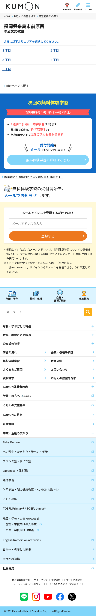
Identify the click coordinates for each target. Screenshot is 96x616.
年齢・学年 (12, 298)
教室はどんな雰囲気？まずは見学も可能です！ (33, 177)
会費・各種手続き (60, 299)
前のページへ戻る (17, 86)
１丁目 (6, 50)
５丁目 (6, 69)
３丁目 (6, 59)
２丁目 (54, 50)
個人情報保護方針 (21, 579)
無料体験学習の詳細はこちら (48, 159)
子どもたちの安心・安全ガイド (65, 583)
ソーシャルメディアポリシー (28, 583)
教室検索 (84, 298)
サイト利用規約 (74, 579)
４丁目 (54, 59)
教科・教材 (36, 298)
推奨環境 (55, 579)
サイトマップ (40, 579)
